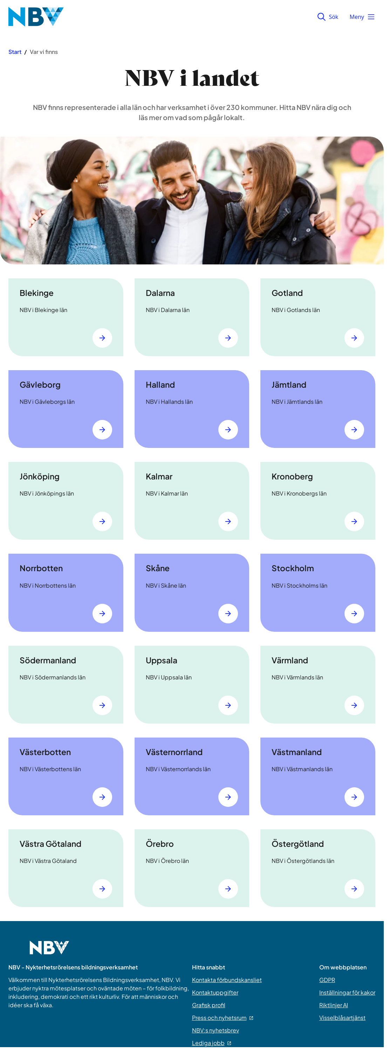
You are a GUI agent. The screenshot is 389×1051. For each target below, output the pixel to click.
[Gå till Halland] (228, 430)
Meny (362, 17)
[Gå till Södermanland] (102, 705)
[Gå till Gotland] (354, 338)
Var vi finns (44, 51)
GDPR (327, 979)
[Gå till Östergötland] (354, 889)
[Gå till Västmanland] (354, 797)
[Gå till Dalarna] (228, 338)
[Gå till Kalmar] (228, 521)
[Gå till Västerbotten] (102, 797)
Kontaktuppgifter (215, 992)
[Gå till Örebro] (228, 889)
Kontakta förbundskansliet (227, 979)
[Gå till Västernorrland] (228, 797)
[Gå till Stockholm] (354, 613)
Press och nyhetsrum (222, 1017)
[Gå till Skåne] (228, 613)
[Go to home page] (49, 952)
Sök (328, 17)
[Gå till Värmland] (354, 705)
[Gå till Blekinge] (102, 338)
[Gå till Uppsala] (228, 705)
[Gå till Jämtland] (354, 430)
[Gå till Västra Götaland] (102, 889)
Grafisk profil (208, 1005)
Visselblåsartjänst (342, 1017)
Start (14, 51)
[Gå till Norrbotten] (102, 613)
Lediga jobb (211, 1042)
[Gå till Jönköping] (102, 521)
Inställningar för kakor (347, 992)
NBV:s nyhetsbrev (215, 1030)
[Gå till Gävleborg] (102, 430)
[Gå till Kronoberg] (354, 521)
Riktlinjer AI (333, 1005)
